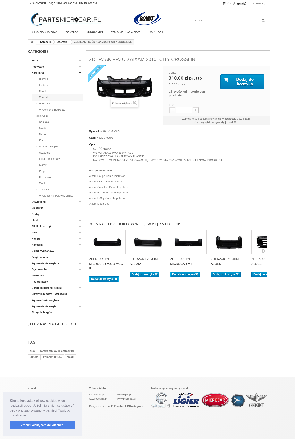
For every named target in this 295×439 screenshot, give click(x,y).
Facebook (119, 406)
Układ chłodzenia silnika (47, 287)
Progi (41, 171)
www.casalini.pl (98, 398)
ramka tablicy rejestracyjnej (57, 350)
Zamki (42, 183)
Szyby (35, 214)
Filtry (35, 60)
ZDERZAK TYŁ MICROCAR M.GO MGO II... (106, 263)
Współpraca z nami (126, 32)
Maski (42, 128)
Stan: (92, 137)
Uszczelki (44, 152)
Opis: (92, 144)
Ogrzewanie (39, 269)
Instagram (135, 406)
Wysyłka (71, 32)
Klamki (42, 164)
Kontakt (156, 32)
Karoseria (38, 72)
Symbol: (94, 131)
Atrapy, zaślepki (48, 146)
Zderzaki (43, 97)
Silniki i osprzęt (41, 226)
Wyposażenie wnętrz (45, 306)
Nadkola (43, 121)
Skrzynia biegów (42, 312)
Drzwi (42, 91)
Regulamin (94, 32)
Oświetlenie (39, 201)
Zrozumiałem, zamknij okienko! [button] (43, 425)
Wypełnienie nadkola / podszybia (50, 112)
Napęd (36, 238)
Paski (35, 232)
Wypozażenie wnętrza (45, 300)
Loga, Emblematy (49, 158)
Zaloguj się (257, 3)
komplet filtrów (52, 357)
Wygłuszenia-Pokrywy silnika (55, 195)
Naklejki (43, 134)
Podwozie (38, 66)
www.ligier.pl (124, 394)
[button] (28, 415)
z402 (32, 350)
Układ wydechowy (43, 250)
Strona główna (44, 32)
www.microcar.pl (126, 398)
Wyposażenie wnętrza (45, 263)
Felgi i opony (40, 257)
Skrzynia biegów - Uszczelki (49, 293)
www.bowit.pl (96, 394)
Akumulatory (40, 281)
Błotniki (43, 78)
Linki (35, 220)
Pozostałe (44, 177)
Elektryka (37, 207)
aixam (70, 357)
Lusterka (43, 85)
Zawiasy (43, 189)
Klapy (42, 140)
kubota (34, 357)
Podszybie (44, 103)
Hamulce (37, 244)
